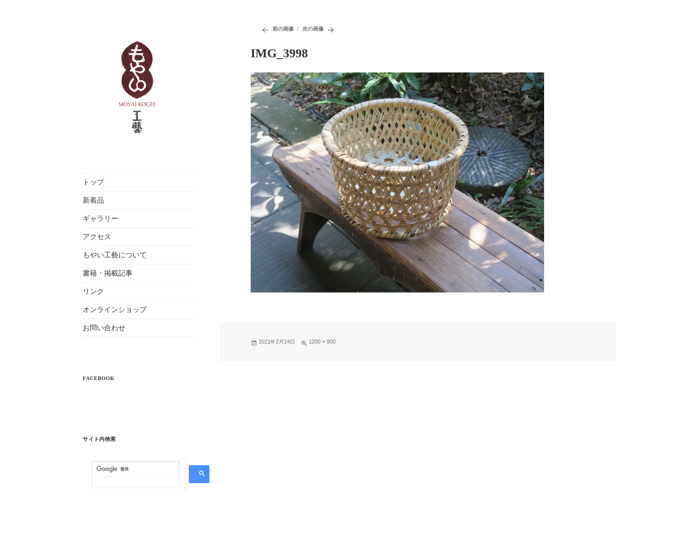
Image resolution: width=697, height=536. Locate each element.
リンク (93, 291)
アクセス (97, 236)
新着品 (93, 200)
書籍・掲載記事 (107, 273)
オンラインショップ (115, 309)
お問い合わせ (104, 328)
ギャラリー (100, 218)
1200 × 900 (321, 342)
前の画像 (283, 29)
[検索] (135, 469)
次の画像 (313, 29)
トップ (93, 182)
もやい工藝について (115, 255)
